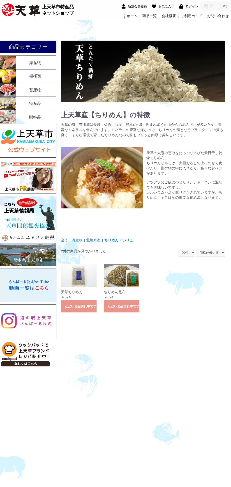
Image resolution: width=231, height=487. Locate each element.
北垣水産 (93, 240)
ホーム (132, 16)
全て (64, 240)
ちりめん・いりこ (118, 240)
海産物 (77, 240)
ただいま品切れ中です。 (81, 306)
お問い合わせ (218, 16)
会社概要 (169, 16)
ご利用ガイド (191, 16)
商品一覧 (149, 16)
